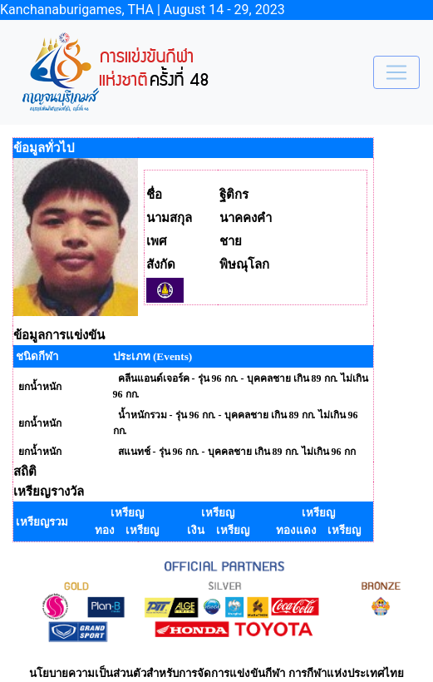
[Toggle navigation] (396, 72)
